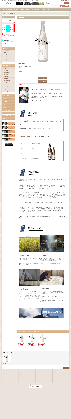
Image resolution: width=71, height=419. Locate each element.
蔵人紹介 (5, 101)
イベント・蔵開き (7, 110)
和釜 (4, 104)
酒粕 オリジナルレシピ (8, 118)
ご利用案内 (56, 373)
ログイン (49, 5)
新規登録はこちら (56, 5)
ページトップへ (66, 368)
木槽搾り (5, 107)
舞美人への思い (6, 95)
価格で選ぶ (22, 373)
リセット (66, 351)
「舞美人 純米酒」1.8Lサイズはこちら (34, 136)
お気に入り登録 (43, 81)
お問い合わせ (42, 78)
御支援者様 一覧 (7, 115)
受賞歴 (4, 98)
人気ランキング (40, 373)
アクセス (5, 113)
